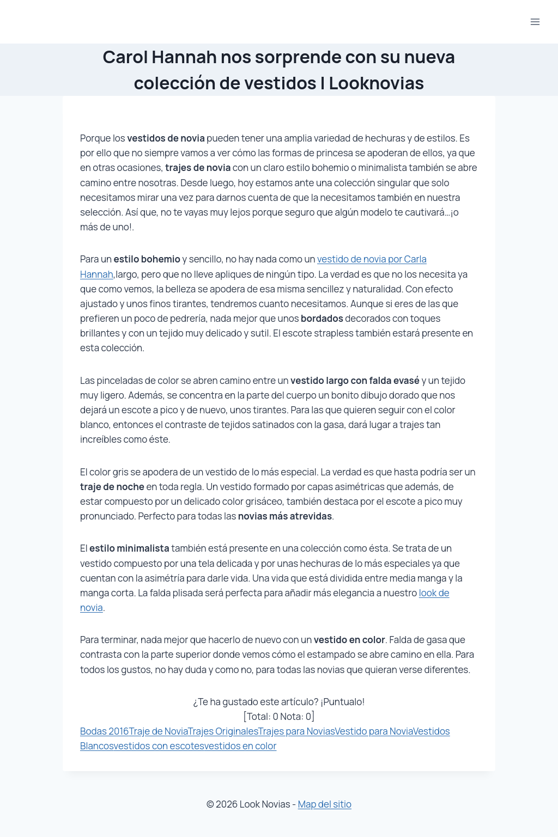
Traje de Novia (158, 731)
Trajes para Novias (296, 731)
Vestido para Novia (374, 731)
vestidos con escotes (159, 746)
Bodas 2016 (104, 731)
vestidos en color (240, 746)
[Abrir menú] (535, 21)
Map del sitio (324, 804)
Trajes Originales (222, 731)
